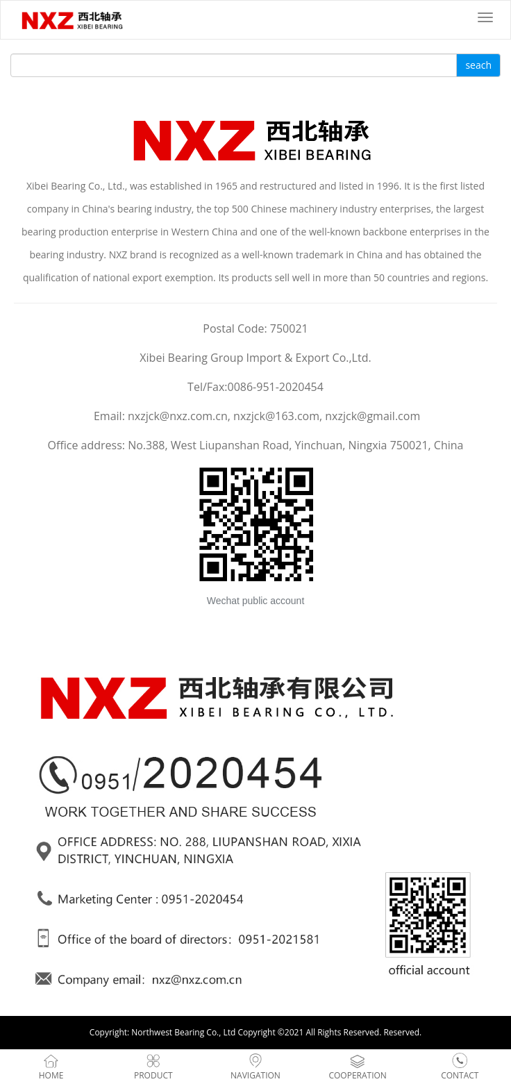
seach (478, 65)
